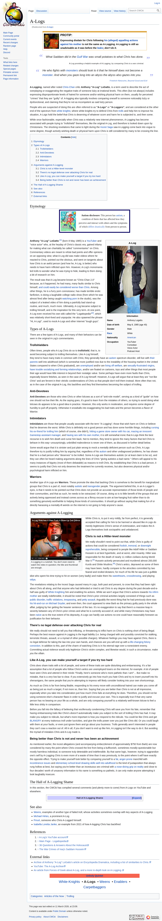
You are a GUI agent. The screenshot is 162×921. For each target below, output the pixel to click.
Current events (10, 39)
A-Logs (90, 882)
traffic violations (54, 599)
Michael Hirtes (41, 816)
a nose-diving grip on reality (129, 766)
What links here (10, 62)
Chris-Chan (69, 87)
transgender (94, 486)
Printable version (10, 72)
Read (94, 11)
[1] (61, 240)
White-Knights (69, 882)
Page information (11, 79)
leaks (100, 48)
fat (117, 759)
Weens (37, 812)
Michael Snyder (57, 603)
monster (48, 75)
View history (120, 11)
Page (31, 11)
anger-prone (125, 759)
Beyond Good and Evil (137, 80)
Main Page (8, 33)
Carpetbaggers (94, 887)
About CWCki (49, 917)
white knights (64, 111)
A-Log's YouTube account (52, 837)
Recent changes (10, 42)
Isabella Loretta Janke (45, 824)
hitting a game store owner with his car (110, 431)
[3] (93, 560)
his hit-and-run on (39, 603)
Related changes (10, 65)
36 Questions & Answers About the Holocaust (63, 845)
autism (119, 215)
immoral (132, 545)
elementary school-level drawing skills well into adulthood (85, 763)
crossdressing (134, 576)
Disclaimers (63, 917)
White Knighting (56, 592)
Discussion (41, 11)
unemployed (86, 365)
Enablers (120, 882)
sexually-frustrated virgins (141, 365)
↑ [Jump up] (38, 837)
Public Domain (59, 911)
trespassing (70, 599)
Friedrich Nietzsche (118, 80)
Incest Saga (106, 127)
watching (67, 298)
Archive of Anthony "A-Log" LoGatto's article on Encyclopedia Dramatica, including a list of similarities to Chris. (91, 862)
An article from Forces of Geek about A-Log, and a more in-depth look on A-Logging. (78, 870)
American (131, 337)
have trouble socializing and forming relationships (56, 369)
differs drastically (96, 226)
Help (5, 49)
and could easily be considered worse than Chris (64, 287)
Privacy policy (35, 917)
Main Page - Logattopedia (52, 841)
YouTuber (92, 240)
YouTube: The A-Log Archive (48, 866)
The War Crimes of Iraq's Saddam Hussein (61, 849)
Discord (6, 52)
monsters (72, 70)
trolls (121, 111)
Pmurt (37, 820)
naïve (39, 614)
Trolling (70, 896)
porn (74, 298)
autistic (78, 486)
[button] (137, 798)
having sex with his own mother (82, 435)
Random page (9, 46)
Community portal (11, 36)
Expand (137, 798)
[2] (93, 313)
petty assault (88, 599)
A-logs (50, 27)
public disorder (37, 599)
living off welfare (113, 365)
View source (105, 11)
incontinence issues (40, 763)
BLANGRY (35, 720)
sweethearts (118, 576)
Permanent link (10, 75)
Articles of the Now (54, 896)
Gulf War (82, 56)
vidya (32, 579)
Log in (157, 3)
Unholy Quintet (94, 875)
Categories (36, 896)
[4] (114, 564)
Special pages (9, 69)
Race (109, 333)
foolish (123, 545)
